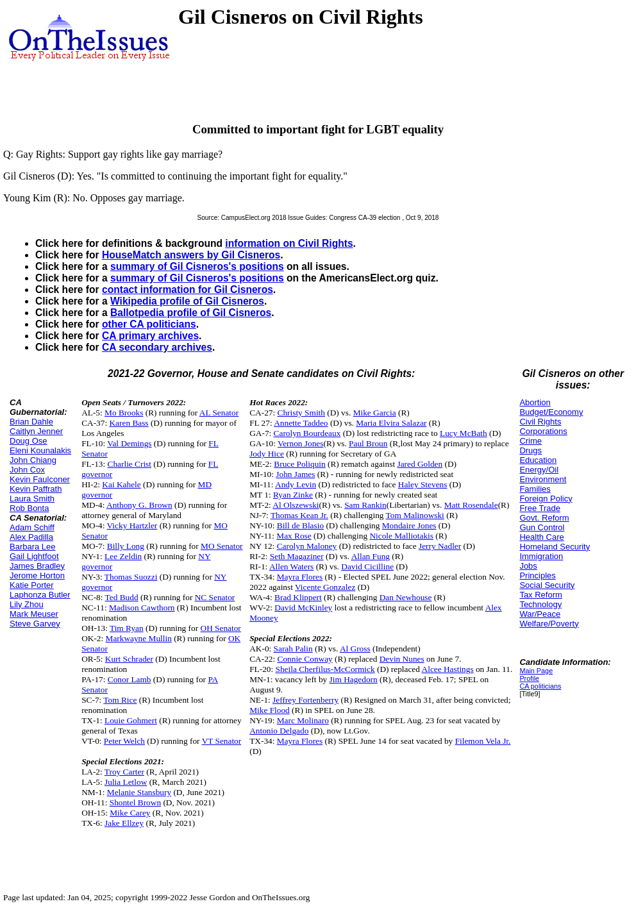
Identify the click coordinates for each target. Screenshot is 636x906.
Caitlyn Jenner (36, 431)
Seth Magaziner (297, 556)
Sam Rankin (365, 505)
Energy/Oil (538, 469)
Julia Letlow (126, 782)
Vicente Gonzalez (325, 587)
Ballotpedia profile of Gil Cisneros (190, 312)
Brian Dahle (31, 421)
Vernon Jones (300, 443)
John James (295, 474)
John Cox (27, 469)
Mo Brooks (124, 412)
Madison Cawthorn (142, 607)
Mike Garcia (374, 412)
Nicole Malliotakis (401, 536)
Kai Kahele (121, 484)
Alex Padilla (31, 537)
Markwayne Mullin (139, 638)
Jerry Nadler (440, 546)
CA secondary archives (157, 347)
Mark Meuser (34, 614)
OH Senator (221, 628)
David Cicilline (367, 566)
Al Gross (355, 648)
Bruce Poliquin (299, 464)
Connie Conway (305, 659)
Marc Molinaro (303, 720)
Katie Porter (32, 585)
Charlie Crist (129, 464)
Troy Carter (124, 771)
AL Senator (218, 412)
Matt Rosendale (471, 505)
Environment (542, 479)
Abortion (534, 402)
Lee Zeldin (123, 556)
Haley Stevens (423, 484)
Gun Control (541, 527)
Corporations (543, 431)
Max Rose (293, 536)
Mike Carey (130, 813)
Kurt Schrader (129, 659)
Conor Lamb (129, 679)
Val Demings (129, 443)
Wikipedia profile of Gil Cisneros (187, 301)
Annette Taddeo (301, 423)
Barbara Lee (33, 546)
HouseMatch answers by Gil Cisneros (191, 254)
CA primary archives (150, 335)
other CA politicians (149, 324)
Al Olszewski (295, 505)
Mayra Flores (299, 577)
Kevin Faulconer (40, 479)
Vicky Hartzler (132, 525)
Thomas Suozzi (131, 577)
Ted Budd (121, 597)
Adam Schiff (32, 527)
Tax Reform (540, 595)
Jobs (528, 566)
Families (534, 489)
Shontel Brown (135, 802)
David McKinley (303, 607)
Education (537, 460)
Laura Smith (32, 498)
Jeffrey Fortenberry (305, 700)
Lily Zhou (27, 604)
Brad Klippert (298, 597)
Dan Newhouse (406, 597)
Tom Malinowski (415, 515)
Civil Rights (540, 421)
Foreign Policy (545, 498)
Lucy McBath (463, 433)
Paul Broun (368, 443)
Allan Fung (370, 556)
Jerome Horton (37, 575)
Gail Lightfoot (34, 556)
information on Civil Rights (289, 243)
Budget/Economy (551, 412)
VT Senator (222, 741)
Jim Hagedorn (354, 679)
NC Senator (215, 597)
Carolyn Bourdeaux (307, 433)
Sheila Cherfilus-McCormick (325, 669)
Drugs (530, 450)
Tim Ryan (127, 628)
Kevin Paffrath (36, 489)
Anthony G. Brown (139, 505)
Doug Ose (28, 441)
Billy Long (125, 546)
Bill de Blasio (300, 525)
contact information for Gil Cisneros (187, 289)
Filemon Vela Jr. (483, 741)
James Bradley (37, 566)
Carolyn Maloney (307, 546)
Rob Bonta (29, 508)
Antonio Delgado (278, 730)
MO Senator (222, 546)
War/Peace (539, 614)
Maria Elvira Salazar (391, 423)
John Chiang (33, 460)
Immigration (541, 556)
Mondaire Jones (409, 525)
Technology (540, 604)
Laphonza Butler (40, 595)
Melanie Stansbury (139, 792)
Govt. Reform (544, 518)
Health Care (541, 537)
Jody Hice (266, 453)
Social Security (546, 585)
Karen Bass (128, 423)
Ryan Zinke (293, 494)
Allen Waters (291, 566)
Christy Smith (301, 412)
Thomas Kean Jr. (299, 515)
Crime (530, 441)
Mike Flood (269, 710)
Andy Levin (295, 484)
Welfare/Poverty (548, 623)
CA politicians (540, 686)
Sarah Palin (293, 648)
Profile (529, 678)
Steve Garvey (35, 623)
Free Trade (539, 508)
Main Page (536, 671)
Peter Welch (124, 741)
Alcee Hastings (448, 669)
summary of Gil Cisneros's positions (197, 266)
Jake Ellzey (124, 823)
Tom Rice (120, 700)
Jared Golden (419, 464)
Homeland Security (554, 546)
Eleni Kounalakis (40, 450)
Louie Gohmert (131, 720)
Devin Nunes (402, 659)
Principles (537, 575)
